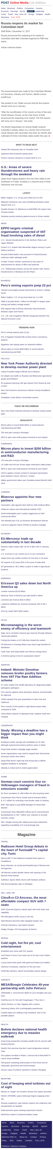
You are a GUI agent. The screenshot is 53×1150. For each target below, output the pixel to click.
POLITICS (5, 359)
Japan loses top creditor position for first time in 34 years (24, 558)
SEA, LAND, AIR (8, 893)
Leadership (39, 11)
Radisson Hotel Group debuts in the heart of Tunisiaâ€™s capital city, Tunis (24, 850)
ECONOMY (6, 534)
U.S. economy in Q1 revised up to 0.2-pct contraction (23, 554)
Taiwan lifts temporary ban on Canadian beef (19, 149)
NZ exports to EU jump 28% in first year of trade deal (23, 562)
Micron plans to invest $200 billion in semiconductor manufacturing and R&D (26, 452)
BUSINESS (5, 281)
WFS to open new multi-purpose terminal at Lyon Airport (24, 437)
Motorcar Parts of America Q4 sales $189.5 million (22, 596)
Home (4, 1123)
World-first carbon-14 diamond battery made (19, 1115)
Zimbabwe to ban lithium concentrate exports (19, 397)
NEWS (3, 223)
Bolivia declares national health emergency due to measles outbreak (24, 1033)
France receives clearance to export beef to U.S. (21, 158)
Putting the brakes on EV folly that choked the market (23, 640)
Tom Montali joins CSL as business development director (24, 521)
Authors (43, 1133)
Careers (39, 8)
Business (11, 8)
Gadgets (39, 14)
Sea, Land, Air (20, 14)
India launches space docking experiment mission (21, 1110)
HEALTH (4, 1024)
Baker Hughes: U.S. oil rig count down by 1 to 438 (22, 297)
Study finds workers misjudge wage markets (19, 749)
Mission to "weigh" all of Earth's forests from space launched (26, 1092)
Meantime (5, 17)
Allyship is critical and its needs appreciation (19, 768)
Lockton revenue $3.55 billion (13, 591)
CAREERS (5, 492)
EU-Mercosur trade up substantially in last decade (21, 540)
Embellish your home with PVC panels (17, 951)
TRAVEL (4, 842)
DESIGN (4, 938)
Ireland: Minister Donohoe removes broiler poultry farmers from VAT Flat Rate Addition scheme (24, 675)
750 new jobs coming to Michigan (15, 433)
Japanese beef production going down (17, 154)
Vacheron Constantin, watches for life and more (20, 967)
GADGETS (5, 980)
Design (31, 14)
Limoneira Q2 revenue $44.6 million (16, 600)
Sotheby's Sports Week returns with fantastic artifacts (23, 880)
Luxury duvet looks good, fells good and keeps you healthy (25, 963)
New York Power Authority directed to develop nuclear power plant (26, 365)
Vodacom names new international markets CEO (21, 509)
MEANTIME (6, 1079)
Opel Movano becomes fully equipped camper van (22, 921)
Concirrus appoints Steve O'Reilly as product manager (23, 525)
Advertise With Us (9, 1137)
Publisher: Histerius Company (14, 1146)
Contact (33, 1137)
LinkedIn (28, 1141)
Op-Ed (22, 11)
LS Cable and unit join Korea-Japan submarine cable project (26, 465)
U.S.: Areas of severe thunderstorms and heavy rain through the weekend (23, 170)
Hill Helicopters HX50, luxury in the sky (17, 917)
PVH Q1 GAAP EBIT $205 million (15, 611)
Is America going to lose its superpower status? (20, 656)
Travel (10, 14)
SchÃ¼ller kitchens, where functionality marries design (23, 971)
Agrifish (30, 11)
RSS (12, 1141)
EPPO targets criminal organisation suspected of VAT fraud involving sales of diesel (23, 232)
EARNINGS (6, 578)
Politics (20, 8)
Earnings (14, 11)
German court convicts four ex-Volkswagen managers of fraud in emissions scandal (25, 785)
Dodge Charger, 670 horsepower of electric (19, 929)
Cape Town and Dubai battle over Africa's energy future (24, 652)
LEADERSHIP (7, 725)
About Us (23, 1137)
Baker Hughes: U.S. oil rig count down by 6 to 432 (22, 198)
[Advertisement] (19, 64)
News (3, 8)
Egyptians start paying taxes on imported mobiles (21, 344)
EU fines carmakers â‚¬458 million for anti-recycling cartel (25, 793)
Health (47, 14)
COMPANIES (6, 444)
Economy (5, 11)
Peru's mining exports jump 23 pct (26, 285)
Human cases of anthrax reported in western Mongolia (23, 1070)
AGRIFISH (5, 665)
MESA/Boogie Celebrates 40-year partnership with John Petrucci (25, 986)
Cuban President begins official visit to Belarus (20, 372)
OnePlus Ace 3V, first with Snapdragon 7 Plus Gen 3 (23, 1000)
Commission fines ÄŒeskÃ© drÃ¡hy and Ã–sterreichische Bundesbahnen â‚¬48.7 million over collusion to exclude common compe (25, 815)
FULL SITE (39, 1141)
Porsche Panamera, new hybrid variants (17, 925)
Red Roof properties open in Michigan (16, 884)
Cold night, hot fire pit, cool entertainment (21, 944)
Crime (3, 14)
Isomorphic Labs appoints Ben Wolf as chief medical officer (25, 505)
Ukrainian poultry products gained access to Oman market (25, 216)
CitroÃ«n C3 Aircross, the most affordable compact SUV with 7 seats (23, 901)
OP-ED (4, 620)
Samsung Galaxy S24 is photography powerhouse (22, 1008)
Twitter (19, 1141)
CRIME (4, 777)
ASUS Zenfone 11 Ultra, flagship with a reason (20, 1004)
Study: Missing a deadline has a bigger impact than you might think (24, 734)
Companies (29, 8)
